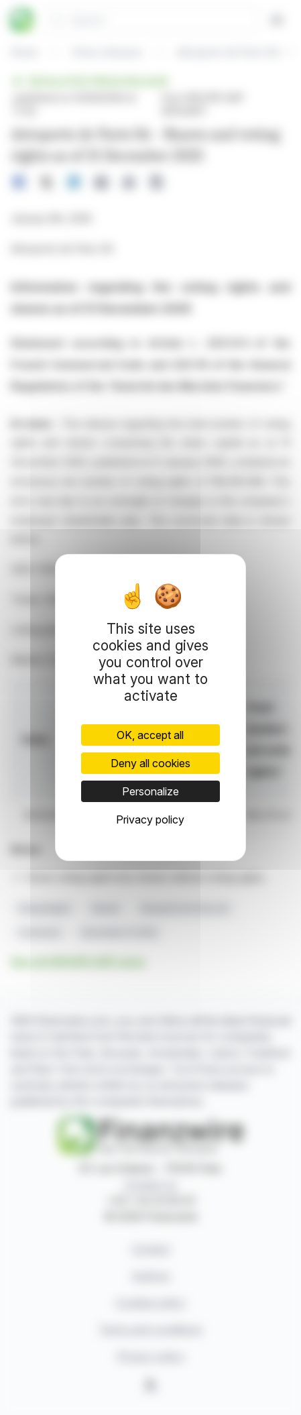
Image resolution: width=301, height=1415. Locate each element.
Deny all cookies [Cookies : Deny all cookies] (150, 763)
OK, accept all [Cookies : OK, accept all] (150, 735)
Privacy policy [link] (150, 819)
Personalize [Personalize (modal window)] (150, 791)
